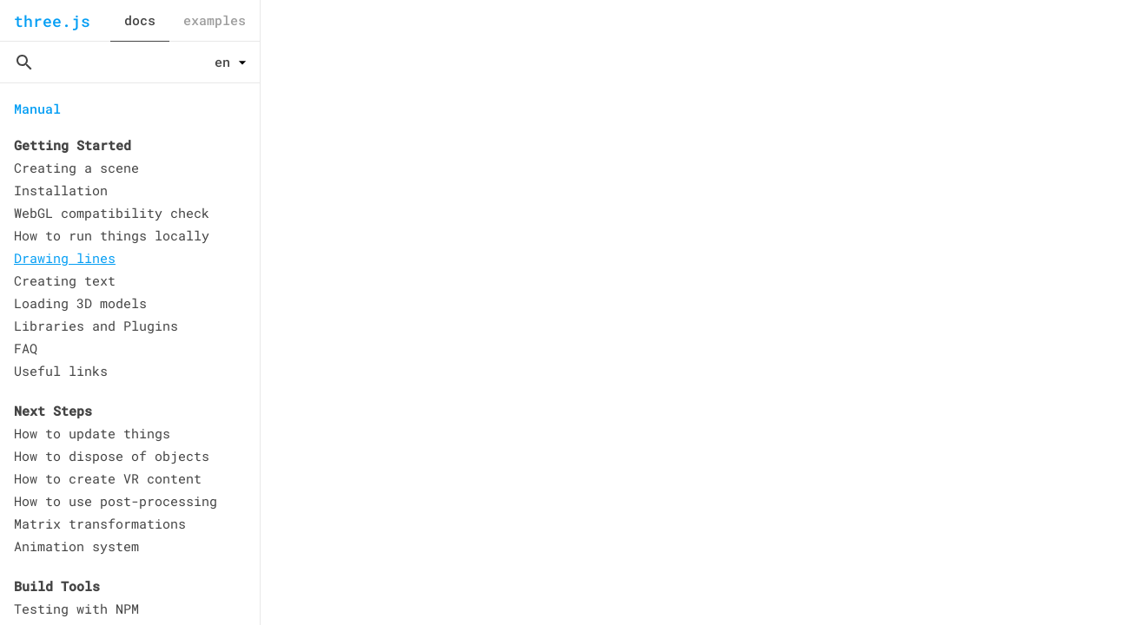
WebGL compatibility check (111, 212)
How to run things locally (111, 235)
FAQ (25, 348)
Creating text (65, 280)
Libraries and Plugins (96, 325)
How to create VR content (108, 478)
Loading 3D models (80, 303)
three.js (52, 20)
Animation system (76, 546)
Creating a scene (76, 167)
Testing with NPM (76, 608)
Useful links (61, 370)
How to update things (92, 433)
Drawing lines (65, 257)
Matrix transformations (100, 523)
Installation (61, 190)
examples (214, 20)
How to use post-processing (115, 501)
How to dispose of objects (111, 455)
